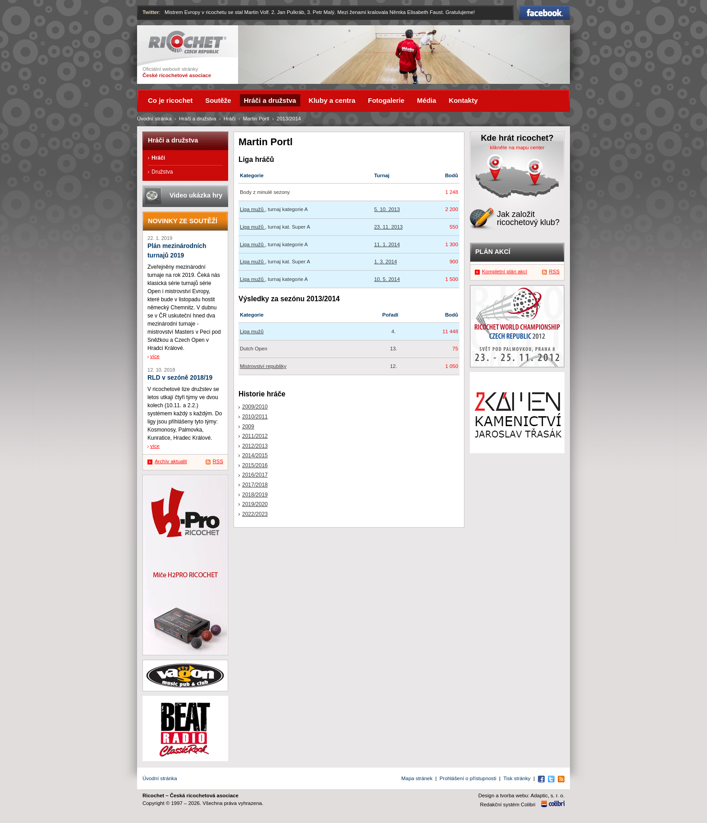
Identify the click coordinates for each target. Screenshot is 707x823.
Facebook (544, 12)
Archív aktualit (171, 461)
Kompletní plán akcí (504, 271)
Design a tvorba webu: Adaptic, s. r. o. (521, 795)
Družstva (162, 172)
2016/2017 (255, 475)
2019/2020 (255, 504)
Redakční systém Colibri (508, 804)
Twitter (150, 12)
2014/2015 (255, 455)
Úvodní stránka (154, 118)
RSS (218, 461)
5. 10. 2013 (387, 209)
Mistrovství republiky (263, 366)
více (155, 356)
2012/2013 (255, 446)
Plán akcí (492, 251)
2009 (248, 426)
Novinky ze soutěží (182, 221)
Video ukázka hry (196, 195)
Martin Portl (256, 118)
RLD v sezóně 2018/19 (179, 377)
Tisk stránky (516, 778)
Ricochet (187, 42)
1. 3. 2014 (385, 261)
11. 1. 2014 (387, 244)
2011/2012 (255, 436)
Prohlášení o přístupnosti (468, 778)
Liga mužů (252, 209)
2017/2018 (255, 485)
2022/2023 (255, 514)
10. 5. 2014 (387, 279)
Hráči (230, 118)
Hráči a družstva (197, 118)
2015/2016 (255, 465)
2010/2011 (255, 417)
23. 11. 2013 (388, 227)
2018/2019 (255, 495)
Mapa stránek (416, 778)
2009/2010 (255, 407)
